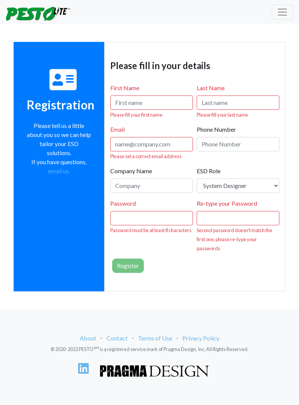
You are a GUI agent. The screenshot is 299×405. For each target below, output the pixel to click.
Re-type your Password (227, 203)
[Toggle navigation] (282, 12)
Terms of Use (155, 338)
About (88, 338)
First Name (124, 87)
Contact (117, 338)
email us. (59, 170)
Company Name (131, 170)
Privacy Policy (200, 338)
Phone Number (216, 129)
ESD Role (208, 170)
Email (117, 129)
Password (123, 203)
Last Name (211, 87)
